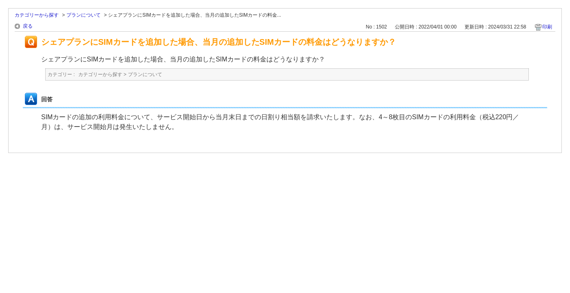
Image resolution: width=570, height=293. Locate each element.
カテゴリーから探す (37, 15)
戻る (28, 26)
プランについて (83, 15)
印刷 (547, 27)
